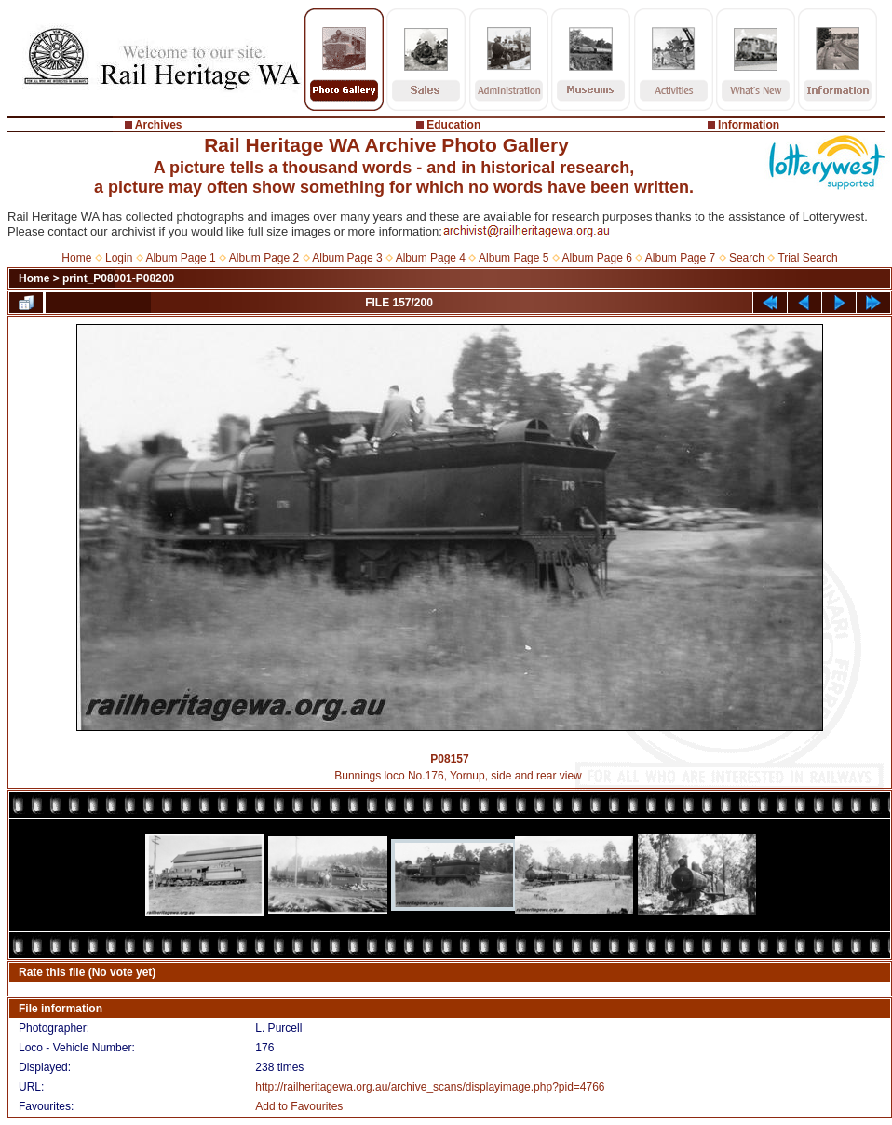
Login (118, 257)
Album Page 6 (596, 257)
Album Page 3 (347, 257)
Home (76, 257)
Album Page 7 (680, 257)
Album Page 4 (431, 257)
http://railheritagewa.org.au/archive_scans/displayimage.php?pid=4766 (429, 1086)
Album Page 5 (513, 257)
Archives (158, 124)
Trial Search (807, 257)
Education (453, 124)
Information (748, 124)
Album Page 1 (180, 257)
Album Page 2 (264, 257)
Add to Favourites (299, 1106)
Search (746, 257)
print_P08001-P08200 (118, 278)
